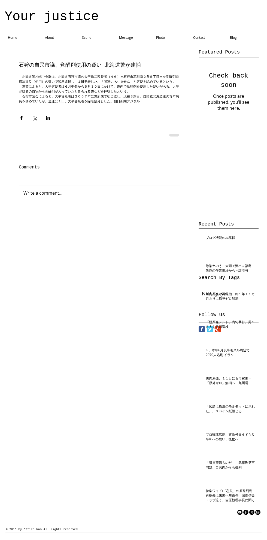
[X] (251, 512)
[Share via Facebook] (21, 118)
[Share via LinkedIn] (48, 118)
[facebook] (245, 512)
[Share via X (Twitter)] (34, 118)
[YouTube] (239, 512)
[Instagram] (257, 512)
